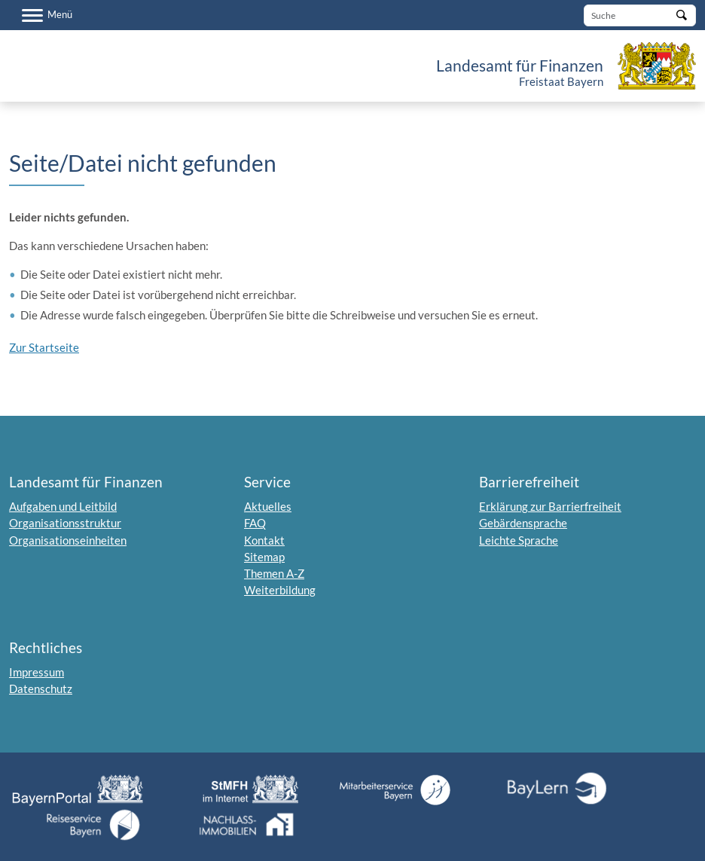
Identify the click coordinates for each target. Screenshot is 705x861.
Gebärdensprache (523, 523)
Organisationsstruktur (65, 523)
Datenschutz (40, 688)
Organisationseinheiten (68, 540)
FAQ (255, 523)
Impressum (36, 672)
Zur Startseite (44, 347)
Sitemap (264, 556)
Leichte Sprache (518, 540)
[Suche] (640, 15)
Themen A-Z (274, 573)
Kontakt (264, 540)
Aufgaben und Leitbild (63, 506)
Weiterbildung (280, 590)
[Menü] (47, 15)
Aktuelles (267, 506)
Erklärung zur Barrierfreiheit (550, 506)
